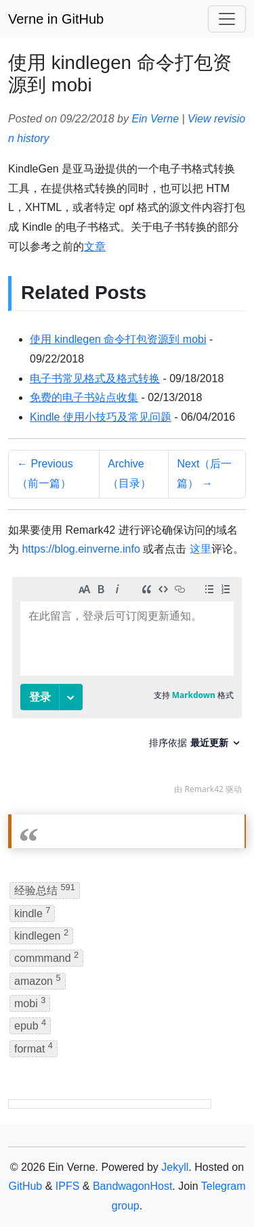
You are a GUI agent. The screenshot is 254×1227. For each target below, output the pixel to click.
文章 (95, 246)
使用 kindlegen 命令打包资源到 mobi (118, 339)
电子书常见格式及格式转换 (95, 378)
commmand (46, 957)
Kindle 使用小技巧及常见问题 (100, 417)
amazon (37, 980)
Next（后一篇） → (204, 473)
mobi (29, 1002)
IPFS (68, 1186)
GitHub (25, 1186)
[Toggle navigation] (227, 18)
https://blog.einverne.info (81, 549)
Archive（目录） (129, 473)
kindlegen (41, 934)
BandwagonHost (132, 1186)
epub (30, 1024)
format (33, 1047)
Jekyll (174, 1167)
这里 (200, 549)
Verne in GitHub (56, 18)
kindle (32, 912)
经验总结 (44, 889)
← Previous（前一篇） (45, 473)
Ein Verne (155, 118)
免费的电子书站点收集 (84, 397)
